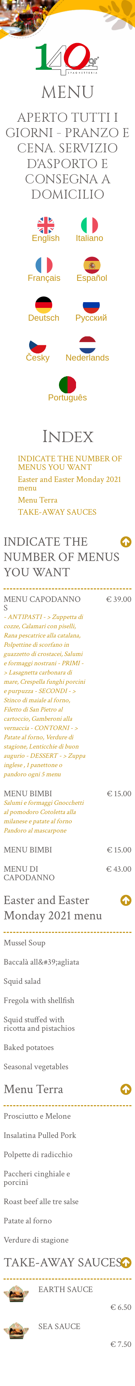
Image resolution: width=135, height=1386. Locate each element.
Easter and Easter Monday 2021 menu (69, 483)
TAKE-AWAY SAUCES (57, 512)
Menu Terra (38, 499)
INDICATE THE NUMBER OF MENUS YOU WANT (70, 463)
